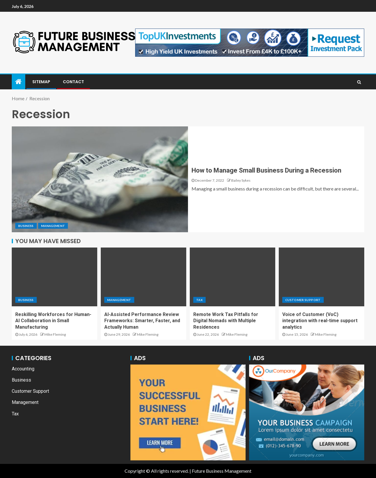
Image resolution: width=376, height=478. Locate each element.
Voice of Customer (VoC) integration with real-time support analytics (319, 321)
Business (26, 226)
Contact (73, 82)
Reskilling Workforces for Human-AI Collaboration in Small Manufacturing (53, 321)
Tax (199, 300)
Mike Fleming (55, 334)
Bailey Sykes (241, 180)
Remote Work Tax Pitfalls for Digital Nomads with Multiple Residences (225, 321)
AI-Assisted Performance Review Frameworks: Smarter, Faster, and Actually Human (142, 321)
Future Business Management (221, 471)
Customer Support (303, 300)
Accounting (23, 369)
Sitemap (41, 82)
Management (53, 226)
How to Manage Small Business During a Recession (266, 170)
